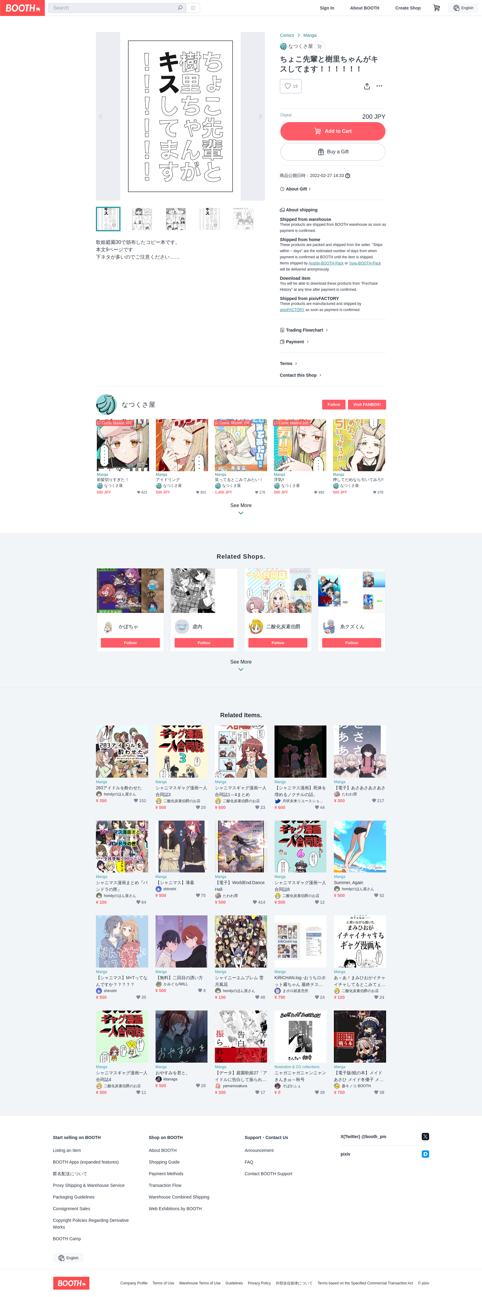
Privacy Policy (259, 1283)
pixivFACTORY (292, 310)
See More (241, 667)
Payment (295, 341)
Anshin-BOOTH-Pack (326, 263)
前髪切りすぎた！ (113, 479)
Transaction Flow (165, 1185)
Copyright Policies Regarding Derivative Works (91, 1224)
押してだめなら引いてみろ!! (358, 479)
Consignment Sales (71, 1208)
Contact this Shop (298, 375)
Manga (310, 35)
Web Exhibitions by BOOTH (175, 1208)
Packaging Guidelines (73, 1197)
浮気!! (279, 479)
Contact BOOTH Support (268, 1173)
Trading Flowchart (304, 330)
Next (260, 116)
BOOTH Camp (67, 1238)
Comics (287, 35)
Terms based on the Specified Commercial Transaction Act (365, 1283)
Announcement (259, 1150)
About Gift (296, 189)
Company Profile (134, 1283)
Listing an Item (67, 1150)
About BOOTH (364, 8)
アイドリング (168, 479)
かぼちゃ (128, 626)
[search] (180, 8)
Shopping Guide (164, 1162)
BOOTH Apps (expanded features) (86, 1162)
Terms (286, 363)
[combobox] (117, 8)
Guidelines (234, 1283)
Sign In (327, 8)
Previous (101, 116)
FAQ (249, 1162)
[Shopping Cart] (437, 8)
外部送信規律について (294, 1283)
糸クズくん (352, 626)
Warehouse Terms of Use (200, 1283)
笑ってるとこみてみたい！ (239, 479)
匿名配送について (70, 1173)
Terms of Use (163, 1283)
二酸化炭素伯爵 (283, 626)
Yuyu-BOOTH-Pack (365, 263)
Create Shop (408, 8)
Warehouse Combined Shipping (179, 1197)
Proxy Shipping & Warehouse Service (88, 1185)
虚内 (197, 626)
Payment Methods (166, 1173)
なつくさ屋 (138, 404)
